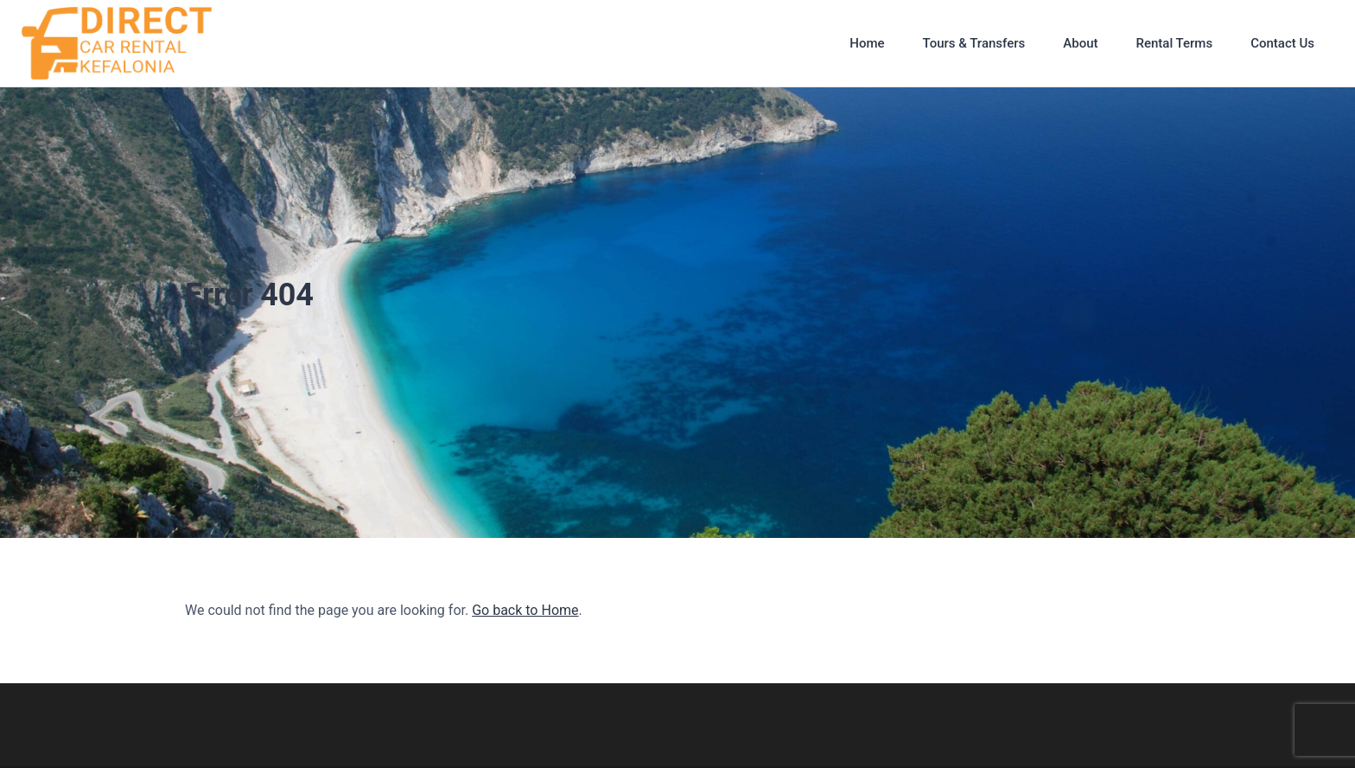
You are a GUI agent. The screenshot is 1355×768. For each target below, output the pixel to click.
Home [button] (866, 43)
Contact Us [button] (1282, 43)
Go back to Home (525, 610)
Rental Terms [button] (1174, 43)
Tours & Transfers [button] (974, 43)
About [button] (1080, 43)
